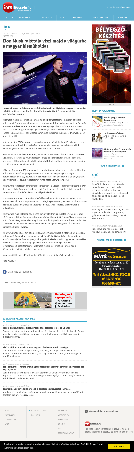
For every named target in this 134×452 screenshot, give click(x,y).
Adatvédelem (63, 415)
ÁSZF (60, 428)
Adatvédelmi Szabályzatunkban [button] (19, 448)
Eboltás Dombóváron (113, 133)
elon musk (15, 282)
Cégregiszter (46, 17)
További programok (109, 166)
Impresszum (63, 419)
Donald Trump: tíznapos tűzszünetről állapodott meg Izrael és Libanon (36, 328)
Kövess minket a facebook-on (103, 411)
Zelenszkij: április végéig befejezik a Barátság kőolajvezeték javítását (36, 389)
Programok (24, 17)
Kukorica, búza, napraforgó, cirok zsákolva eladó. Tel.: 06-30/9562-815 (109, 230)
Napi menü (35, 415)
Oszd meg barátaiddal (20, 272)
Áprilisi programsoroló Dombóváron (114, 119)
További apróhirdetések (110, 240)
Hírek (6, 17)
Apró (62, 17)
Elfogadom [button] (119, 446)
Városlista (34, 7)
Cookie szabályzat (66, 433)
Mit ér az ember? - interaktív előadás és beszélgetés (117, 150)
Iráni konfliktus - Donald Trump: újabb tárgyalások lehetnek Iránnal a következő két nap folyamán (43, 368)
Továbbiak (122, 17)
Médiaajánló (63, 410)
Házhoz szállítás (100, 17)
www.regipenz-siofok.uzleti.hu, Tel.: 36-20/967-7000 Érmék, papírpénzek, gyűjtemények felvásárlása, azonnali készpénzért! (110, 214)
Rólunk (61, 424)
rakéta (33, 282)
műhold (25, 282)
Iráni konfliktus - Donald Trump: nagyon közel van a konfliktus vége (35, 347)
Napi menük (78, 17)
